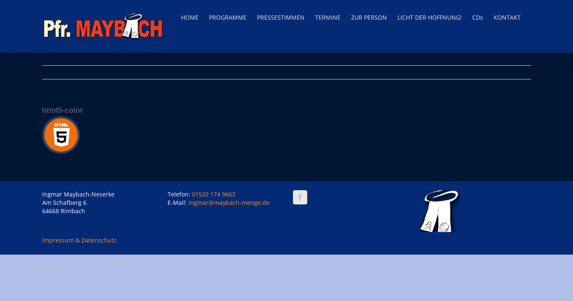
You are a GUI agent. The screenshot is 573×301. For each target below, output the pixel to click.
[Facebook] (300, 197)
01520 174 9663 (213, 194)
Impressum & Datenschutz (79, 240)
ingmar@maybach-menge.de (229, 203)
